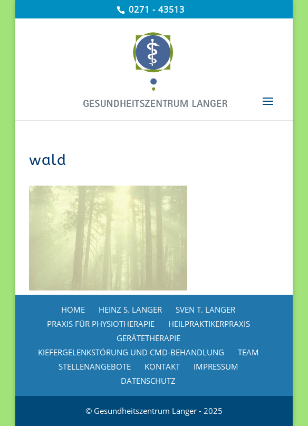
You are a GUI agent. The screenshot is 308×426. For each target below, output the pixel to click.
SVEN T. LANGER (205, 309)
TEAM (248, 352)
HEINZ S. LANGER (130, 309)
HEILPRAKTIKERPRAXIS (209, 323)
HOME (73, 309)
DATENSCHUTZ (148, 380)
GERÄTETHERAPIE (148, 338)
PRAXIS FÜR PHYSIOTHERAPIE (101, 323)
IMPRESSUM (216, 366)
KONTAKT (162, 366)
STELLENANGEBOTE (95, 366)
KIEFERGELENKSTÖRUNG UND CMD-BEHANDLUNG (131, 352)
